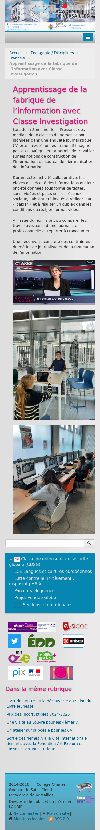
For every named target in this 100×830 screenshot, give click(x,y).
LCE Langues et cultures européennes (53, 571)
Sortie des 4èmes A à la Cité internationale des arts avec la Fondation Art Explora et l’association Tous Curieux (47, 743)
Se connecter (23, 813)
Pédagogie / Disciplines (52, 53)
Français (17, 58)
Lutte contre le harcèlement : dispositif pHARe (41, 581)
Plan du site (55, 813)
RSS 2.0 (59, 819)
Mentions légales (27, 819)
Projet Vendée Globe (35, 597)
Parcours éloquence (34, 590)
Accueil (16, 53)
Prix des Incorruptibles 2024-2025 (38, 714)
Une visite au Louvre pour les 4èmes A (43, 722)
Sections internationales (43, 604)
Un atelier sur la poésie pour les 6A (39, 730)
